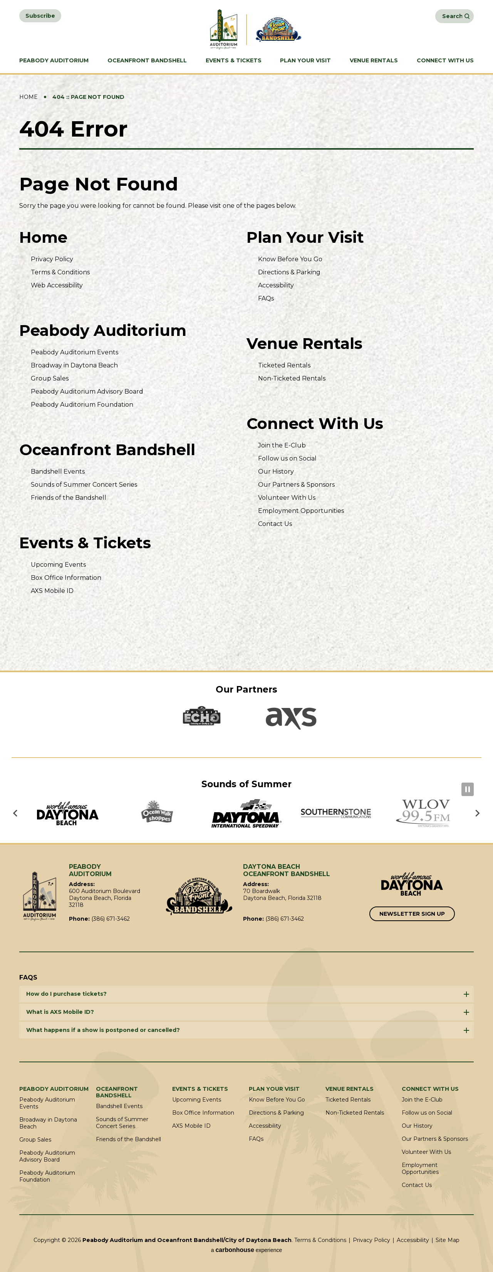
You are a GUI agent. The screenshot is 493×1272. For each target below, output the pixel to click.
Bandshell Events (58, 471)
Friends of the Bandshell (68, 497)
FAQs (266, 298)
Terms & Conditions (60, 272)
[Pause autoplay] (467, 789)
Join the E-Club (282, 445)
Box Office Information (66, 577)
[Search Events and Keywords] (452, 16)
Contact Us (275, 523)
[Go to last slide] (16, 813)
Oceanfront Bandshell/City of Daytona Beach (199, 896)
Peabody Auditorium (54, 60)
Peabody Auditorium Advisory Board (87, 391)
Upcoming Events (58, 564)
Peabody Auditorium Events (74, 352)
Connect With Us (445, 60)
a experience (246, 1250)
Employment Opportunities (301, 510)
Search (467, 16)
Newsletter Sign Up (412, 913)
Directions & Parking (289, 272)
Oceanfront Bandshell (147, 60)
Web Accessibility (57, 285)
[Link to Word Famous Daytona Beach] (412, 884)
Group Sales (50, 378)
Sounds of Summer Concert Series (84, 484)
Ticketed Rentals (284, 365)
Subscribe (40, 15)
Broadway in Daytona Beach (74, 365)
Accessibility (276, 285)
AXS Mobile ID (52, 590)
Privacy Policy (52, 259)
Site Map (447, 1240)
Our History (276, 471)
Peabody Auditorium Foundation (82, 404)
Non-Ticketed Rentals (291, 378)
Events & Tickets (234, 60)
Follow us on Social (287, 458)
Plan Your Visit (305, 60)
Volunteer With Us (286, 497)
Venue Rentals (374, 60)
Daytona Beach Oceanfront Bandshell (282, 29)
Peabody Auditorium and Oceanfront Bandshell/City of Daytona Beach (211, 29)
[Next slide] (477, 813)
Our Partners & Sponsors (296, 484)
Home (28, 96)
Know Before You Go (290, 259)
